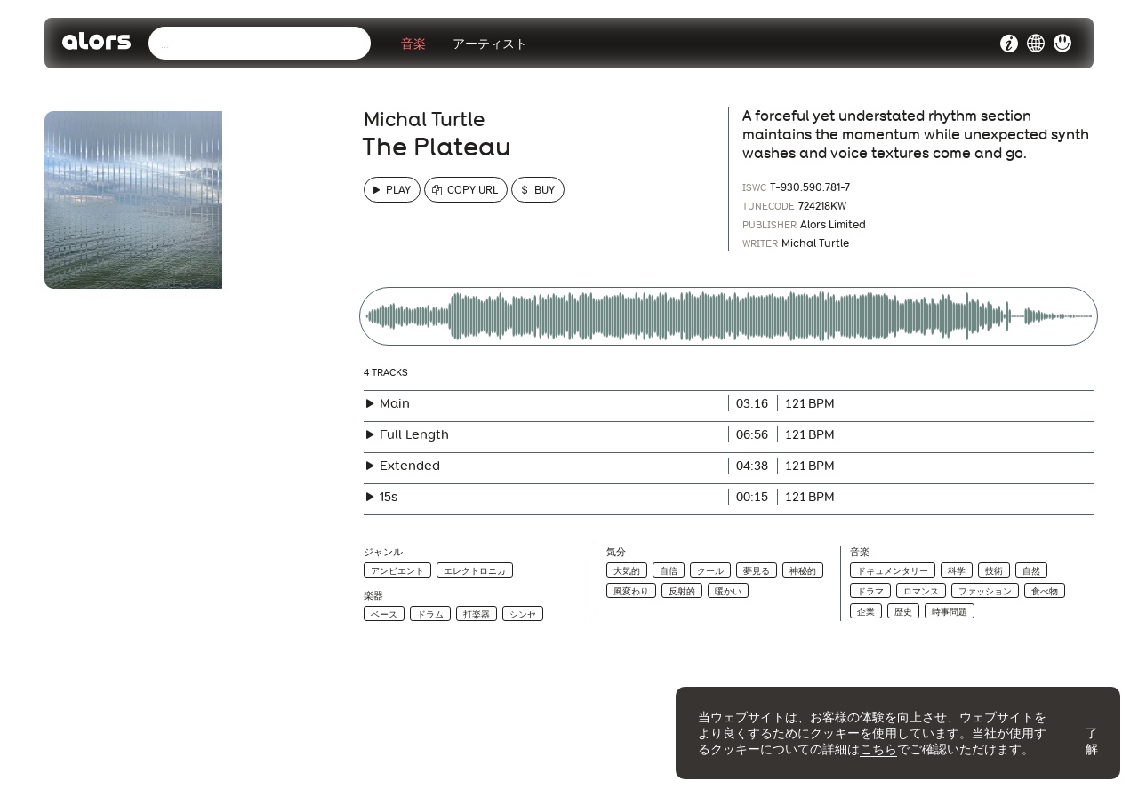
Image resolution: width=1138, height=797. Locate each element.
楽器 (373, 596)
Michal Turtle (424, 119)
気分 (616, 552)
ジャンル (383, 552)
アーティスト (490, 43)
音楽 (413, 43)
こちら (878, 749)
